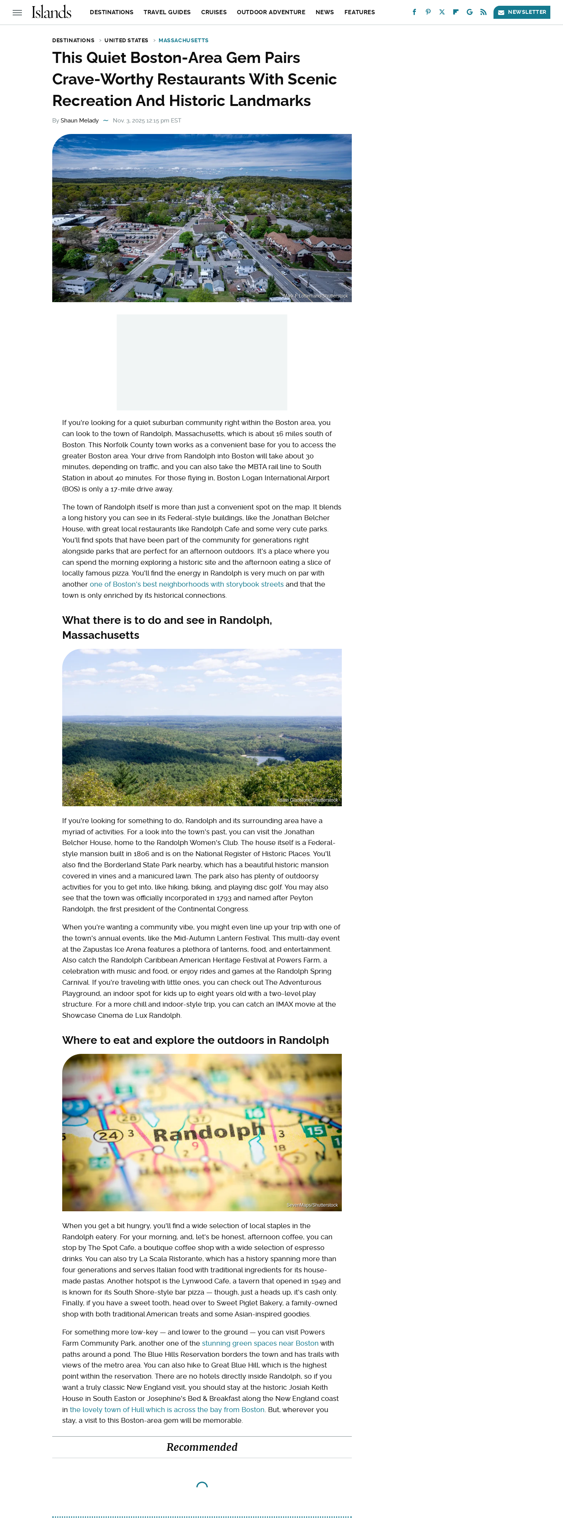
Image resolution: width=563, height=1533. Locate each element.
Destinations (111, 12)
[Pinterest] (428, 14)
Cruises (214, 12)
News (325, 12)
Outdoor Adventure (271, 12)
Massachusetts (184, 40)
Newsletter (521, 12)
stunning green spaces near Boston (260, 1343)
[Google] (470, 14)
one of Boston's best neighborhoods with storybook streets (187, 584)
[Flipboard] (456, 14)
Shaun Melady (80, 120)
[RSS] (483, 14)
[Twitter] (442, 14)
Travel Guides (167, 12)
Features (359, 12)
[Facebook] (414, 14)
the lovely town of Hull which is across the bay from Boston (167, 1410)
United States (126, 40)
